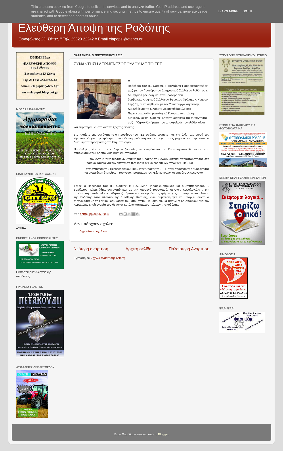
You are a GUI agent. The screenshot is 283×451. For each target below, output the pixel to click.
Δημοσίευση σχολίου (93, 231)
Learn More (228, 11)
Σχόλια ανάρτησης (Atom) (108, 258)
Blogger (163, 434)
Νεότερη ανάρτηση (91, 248)
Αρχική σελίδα (139, 248)
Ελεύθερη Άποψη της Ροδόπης (94, 28)
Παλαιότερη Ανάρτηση (189, 248)
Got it (248, 11)
